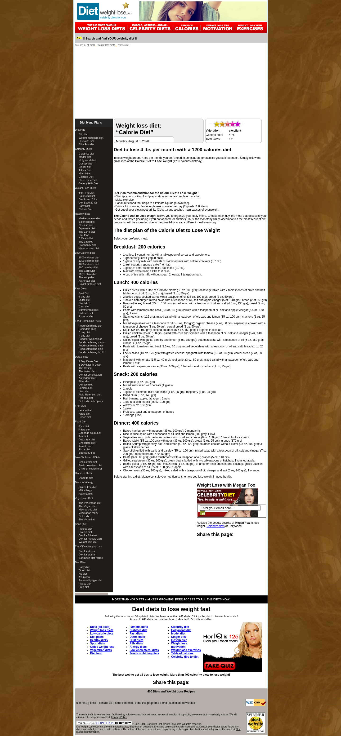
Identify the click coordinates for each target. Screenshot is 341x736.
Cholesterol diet (88, 462)
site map (81, 703)
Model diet (85, 156)
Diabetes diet (138, 630)
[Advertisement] (171, 83)
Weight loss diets (101, 630)
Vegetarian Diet (84, 498)
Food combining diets (144, 653)
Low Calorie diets (85, 252)
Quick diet (84, 299)
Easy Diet (84, 205)
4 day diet (84, 335)
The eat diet (86, 241)
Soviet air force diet (90, 284)
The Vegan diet (87, 506)
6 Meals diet (86, 238)
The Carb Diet (87, 270)
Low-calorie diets (101, 633)
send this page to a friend (151, 703)
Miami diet (85, 173)
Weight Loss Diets (85, 187)
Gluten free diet (88, 487)
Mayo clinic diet (88, 274)
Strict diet (84, 303)
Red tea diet (86, 397)
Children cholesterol (90, 468)
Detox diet (85, 516)
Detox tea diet (87, 439)
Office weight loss (102, 646)
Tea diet (83, 436)
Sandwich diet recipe (91, 557)
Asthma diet (86, 493)
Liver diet (84, 391)
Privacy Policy (119, 717)
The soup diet (87, 277)
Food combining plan (91, 348)
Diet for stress (87, 551)
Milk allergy (85, 490)
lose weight (205, 476)
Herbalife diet (86, 141)
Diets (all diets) (100, 627)
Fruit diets (80, 405)
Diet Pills (80, 129)
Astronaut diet (87, 280)
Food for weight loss (90, 338)
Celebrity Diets (83, 148)
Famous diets (139, 627)
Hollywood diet (87, 160)
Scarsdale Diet (87, 329)
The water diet (87, 371)
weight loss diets (106, 45)
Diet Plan (80, 562)
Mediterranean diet (90, 218)
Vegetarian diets (101, 650)
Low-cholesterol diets (144, 650)
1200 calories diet (89, 260)
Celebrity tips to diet (184, 656)
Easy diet (84, 567)
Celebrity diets (215, 526)
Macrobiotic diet (88, 509)
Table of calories (182, 653)
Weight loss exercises (186, 650)
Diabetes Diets (83, 473)
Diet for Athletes (88, 535)
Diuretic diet (86, 384)
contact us (105, 703)
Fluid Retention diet (90, 394)
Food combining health (92, 352)
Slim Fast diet (87, 144)
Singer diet (85, 166)
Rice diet (84, 426)
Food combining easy (91, 345)
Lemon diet (85, 387)
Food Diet (80, 421)
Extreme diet (86, 316)
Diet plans (96, 636)
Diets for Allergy (84, 482)
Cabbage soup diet (90, 432)
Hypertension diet (89, 248)
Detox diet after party (91, 401)
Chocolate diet (87, 442)
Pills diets (136, 643)
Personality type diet (90, 580)
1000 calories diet (89, 264)
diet (137, 476)
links (93, 703)
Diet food (84, 235)
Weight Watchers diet (91, 137)
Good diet (84, 570)
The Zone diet (87, 231)
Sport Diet (81, 524)
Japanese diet (87, 228)
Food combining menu (92, 342)
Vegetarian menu (89, 512)
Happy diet (85, 583)
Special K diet (87, 452)
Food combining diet (90, 325)
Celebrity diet (86, 153)
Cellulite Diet (86, 176)
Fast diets (136, 633)
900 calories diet (88, 267)
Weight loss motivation (179, 645)
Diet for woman (87, 554)
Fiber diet (84, 381)
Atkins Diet (85, 170)
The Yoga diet (87, 519)
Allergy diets (138, 646)
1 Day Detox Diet (89, 361)
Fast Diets (81, 288)
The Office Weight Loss (88, 546)
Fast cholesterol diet (90, 465)
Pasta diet (84, 429)
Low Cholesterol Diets (87, 457)
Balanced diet (87, 221)
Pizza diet (84, 449)
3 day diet (84, 296)
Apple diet (84, 413)
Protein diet (85, 532)
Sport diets (97, 643)
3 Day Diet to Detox (90, 364)
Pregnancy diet (87, 245)
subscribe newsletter (182, 703)
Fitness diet (85, 528)
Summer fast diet (89, 309)
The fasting (85, 368)
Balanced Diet (87, 196)
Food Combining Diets (88, 320)
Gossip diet (85, 163)
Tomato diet (85, 446)
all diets (91, 45)
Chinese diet (86, 225)
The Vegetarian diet (90, 502)
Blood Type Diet (88, 180)
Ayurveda (84, 577)
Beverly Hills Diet (89, 183)
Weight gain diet (88, 542)
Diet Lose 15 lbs (88, 199)
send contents (124, 703)
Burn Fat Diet (86, 192)
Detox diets (81, 356)
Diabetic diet (86, 477)
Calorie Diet (85, 209)
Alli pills (83, 134)
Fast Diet (84, 293)
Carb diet (84, 306)
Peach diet (85, 417)
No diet (83, 573)
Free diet (84, 586)
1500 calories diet (89, 257)
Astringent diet (87, 378)
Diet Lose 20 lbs (88, 202)
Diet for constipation (90, 374)
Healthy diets (82, 213)
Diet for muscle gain (90, 538)
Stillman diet (86, 313)
